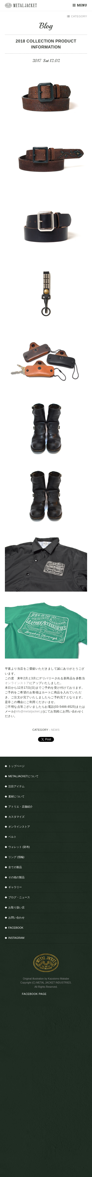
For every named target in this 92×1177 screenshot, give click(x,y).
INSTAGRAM (16, 937)
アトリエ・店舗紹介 (20, 806)
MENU (80, 5)
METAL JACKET (21, 5)
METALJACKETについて (23, 776)
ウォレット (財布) (19, 846)
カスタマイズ (16, 816)
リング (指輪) (16, 857)
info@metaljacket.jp (29, 711)
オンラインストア (17, 683)
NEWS (55, 729)
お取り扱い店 (16, 907)
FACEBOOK (15, 927)
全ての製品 (15, 867)
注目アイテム (16, 786)
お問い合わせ (16, 917)
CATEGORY (77, 16)
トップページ (16, 766)
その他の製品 (16, 877)
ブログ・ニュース (19, 897)
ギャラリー (15, 887)
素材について (16, 796)
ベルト (12, 836)
